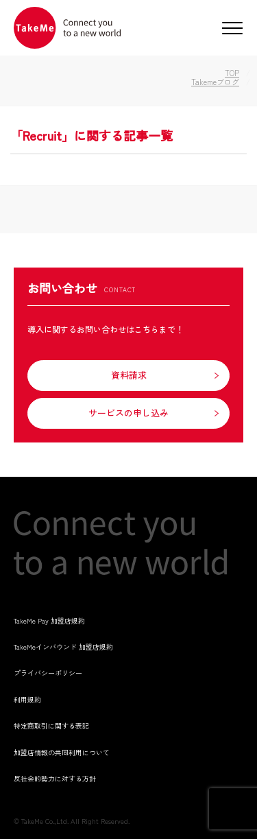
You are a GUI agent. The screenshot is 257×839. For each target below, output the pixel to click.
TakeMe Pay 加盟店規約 (49, 620)
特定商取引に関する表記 (51, 725)
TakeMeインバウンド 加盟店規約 (63, 646)
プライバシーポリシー (48, 672)
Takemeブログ (215, 81)
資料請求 (129, 374)
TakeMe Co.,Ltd (44, 821)
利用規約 (27, 699)
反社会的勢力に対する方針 (55, 778)
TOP (232, 72)
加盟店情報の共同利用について (62, 752)
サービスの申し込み (128, 412)
